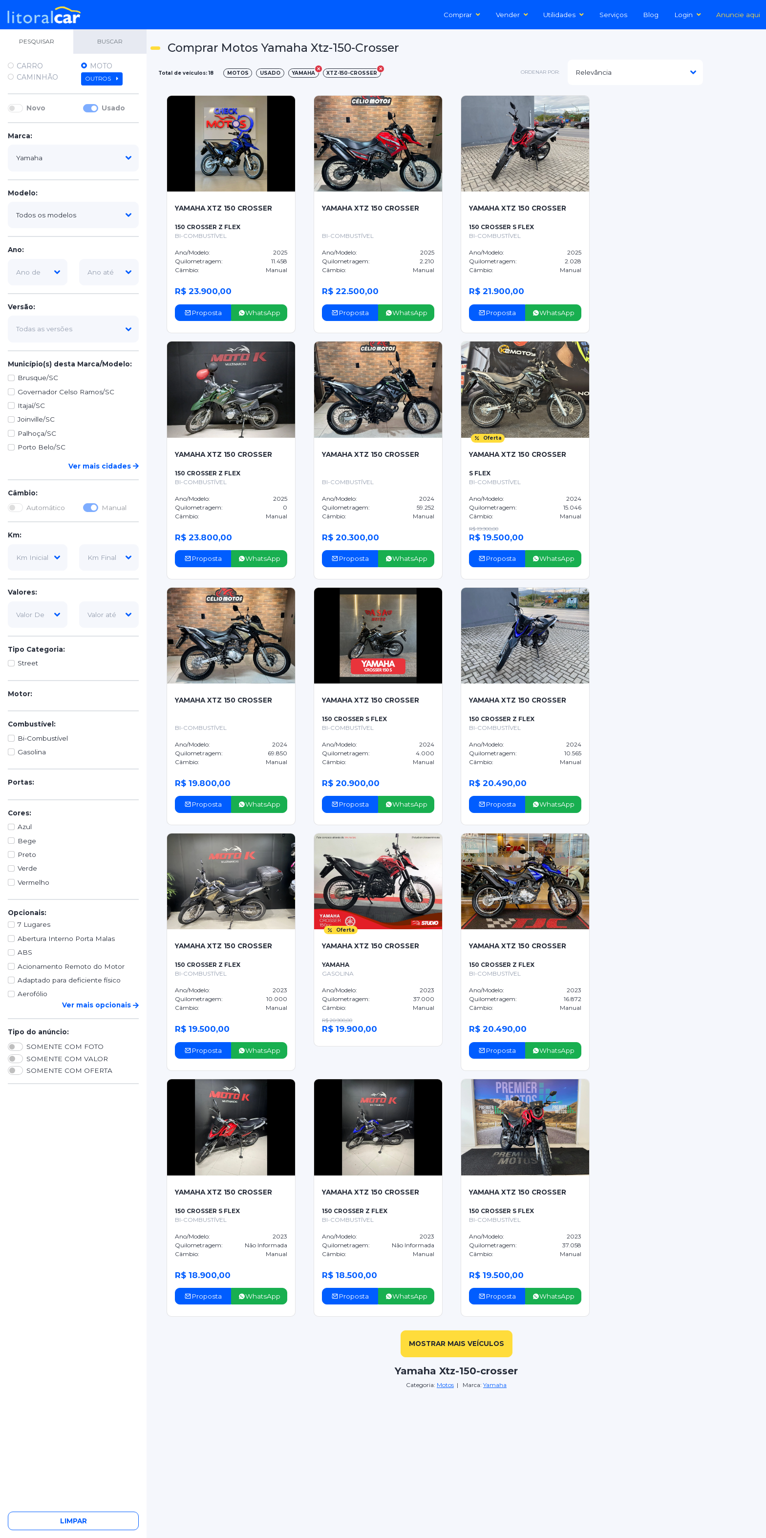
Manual (114, 508)
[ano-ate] (109, 272)
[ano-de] (37, 272)
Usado (113, 108)
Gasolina (32, 752)
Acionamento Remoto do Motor (71, 966)
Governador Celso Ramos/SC (66, 392)
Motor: (20, 694)
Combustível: (32, 724)
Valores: (22, 592)
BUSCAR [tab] (110, 41)
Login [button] (687, 15)
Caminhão (37, 77)
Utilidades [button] (563, 15)
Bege (27, 841)
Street (28, 663)
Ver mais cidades (103, 466)
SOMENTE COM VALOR (67, 1059)
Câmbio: (23, 493)
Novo (35, 108)
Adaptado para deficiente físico (69, 980)
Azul (25, 827)
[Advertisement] (684, 105)
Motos (445, 1384)
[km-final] (109, 557)
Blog (651, 15)
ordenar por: (540, 72)
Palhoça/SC (37, 433)
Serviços (613, 15)
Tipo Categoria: (36, 649)
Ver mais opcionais (100, 1005)
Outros (101, 78)
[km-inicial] (37, 557)
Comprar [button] (462, 15)
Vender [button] (512, 15)
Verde (27, 868)
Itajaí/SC (31, 405)
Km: (14, 535)
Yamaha (495, 1384)
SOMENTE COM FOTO (65, 1046)
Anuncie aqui (738, 15)
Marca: (20, 136)
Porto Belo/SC (41, 447)
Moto (101, 66)
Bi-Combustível (43, 738)
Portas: (21, 782)
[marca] (73, 158)
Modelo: (23, 193)
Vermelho (33, 882)
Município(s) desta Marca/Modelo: (70, 364)
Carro (30, 66)
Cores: (19, 813)
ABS (25, 952)
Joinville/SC (36, 419)
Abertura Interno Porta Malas (66, 938)
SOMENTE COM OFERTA (69, 1070)
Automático (45, 508)
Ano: (16, 250)
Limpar (73, 1521)
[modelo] (73, 215)
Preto (27, 854)
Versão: (21, 307)
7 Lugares (34, 924)
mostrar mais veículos (456, 1343)
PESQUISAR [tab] (36, 41)
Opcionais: (27, 913)
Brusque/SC (38, 378)
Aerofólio (32, 994)
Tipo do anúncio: (38, 1032)
